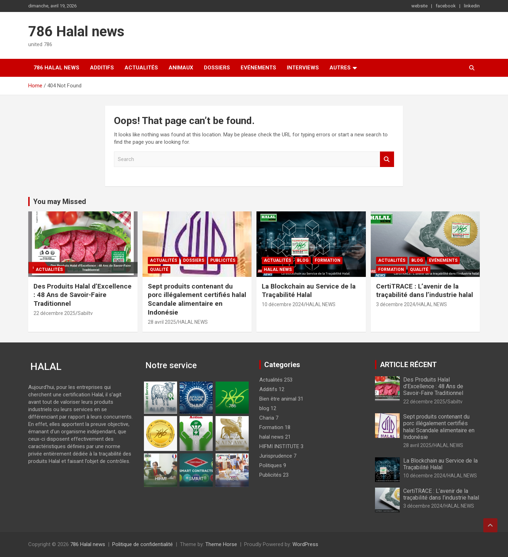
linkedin (472, 5)
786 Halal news (76, 31)
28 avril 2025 (162, 322)
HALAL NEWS (193, 322)
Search (387, 159)
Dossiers (217, 67)
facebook (446, 5)
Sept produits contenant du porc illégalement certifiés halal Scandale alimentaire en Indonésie (197, 299)
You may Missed (59, 201)
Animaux (181, 67)
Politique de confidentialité (142, 544)
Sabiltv (85, 313)
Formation (327, 260)
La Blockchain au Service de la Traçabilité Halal (309, 290)
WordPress (305, 544)
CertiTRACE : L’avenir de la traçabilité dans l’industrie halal (424, 290)
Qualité (159, 269)
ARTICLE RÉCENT (408, 364)
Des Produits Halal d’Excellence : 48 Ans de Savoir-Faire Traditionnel (83, 295)
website (419, 5)
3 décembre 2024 (395, 304)
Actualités (141, 67)
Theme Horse (221, 544)
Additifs (102, 67)
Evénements (258, 67)
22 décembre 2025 (54, 313)
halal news (278, 269)
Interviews (303, 67)
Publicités (222, 260)
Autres (340, 67)
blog (303, 260)
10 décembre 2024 (283, 304)
